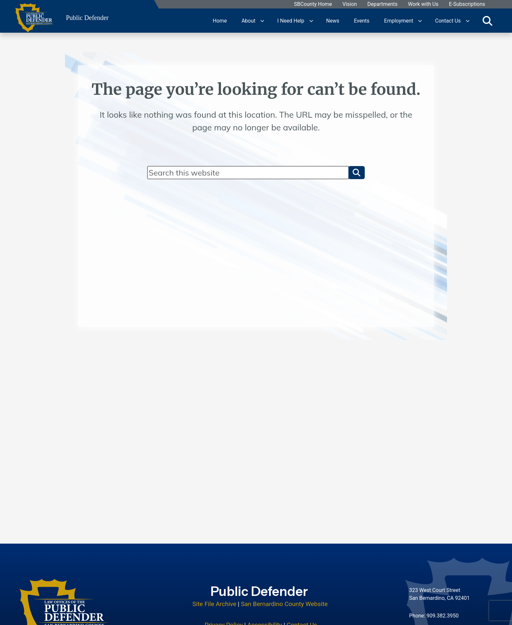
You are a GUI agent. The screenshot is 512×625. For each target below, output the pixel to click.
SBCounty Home (313, 4)
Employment (398, 20)
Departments (382, 4)
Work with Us (423, 4)
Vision (350, 4)
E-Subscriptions (467, 4)
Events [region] (361, 20)
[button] (356, 172)
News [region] (332, 20)
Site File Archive (214, 603)
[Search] (247, 172)
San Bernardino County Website (284, 603)
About (249, 20)
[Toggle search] (487, 20)
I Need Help (290, 20)
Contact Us (448, 20)
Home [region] (220, 20)
